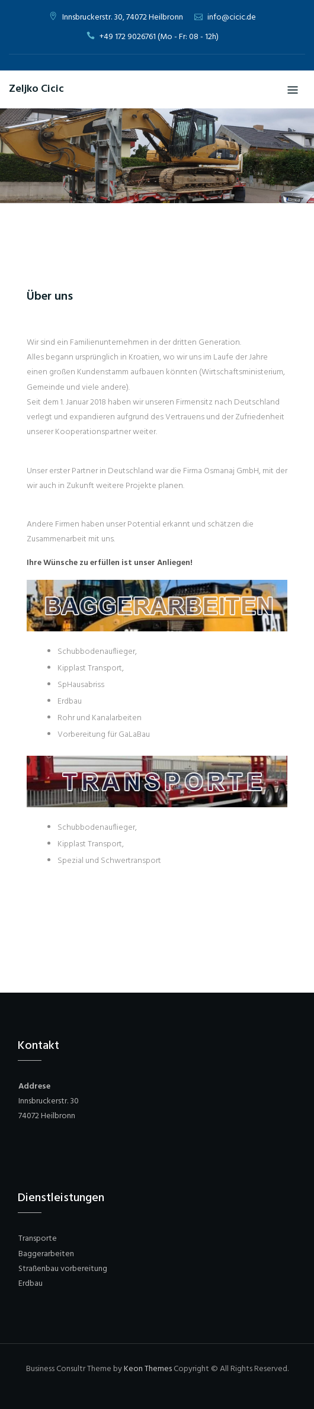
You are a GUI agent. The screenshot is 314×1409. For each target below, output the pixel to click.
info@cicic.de (231, 17)
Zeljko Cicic (36, 89)
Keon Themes (148, 1369)
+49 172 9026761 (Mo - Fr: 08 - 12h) (159, 37)
